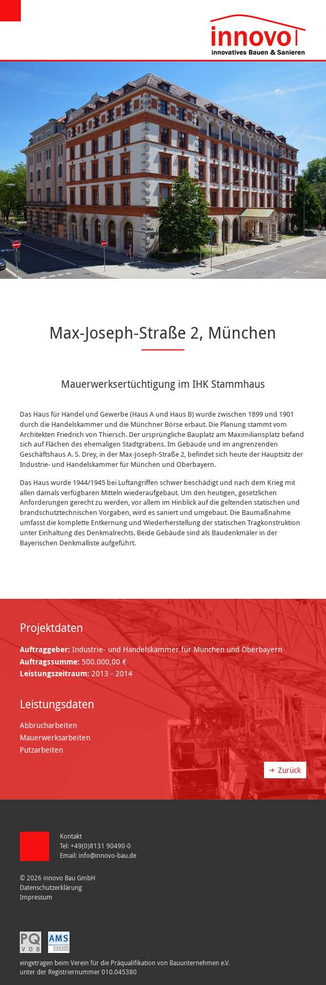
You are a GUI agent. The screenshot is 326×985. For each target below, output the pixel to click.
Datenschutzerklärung (51, 888)
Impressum (36, 897)
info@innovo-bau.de (107, 855)
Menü (11, 11)
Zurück (289, 770)
